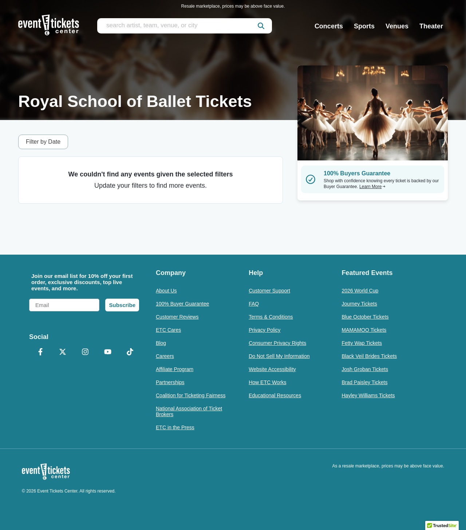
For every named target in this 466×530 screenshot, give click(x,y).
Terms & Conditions (271, 317)
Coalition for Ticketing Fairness (190, 395)
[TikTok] (130, 352)
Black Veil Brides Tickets (369, 356)
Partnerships (170, 382)
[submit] (261, 26)
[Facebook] (40, 352)
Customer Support (269, 291)
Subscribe (122, 305)
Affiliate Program (174, 369)
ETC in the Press (175, 427)
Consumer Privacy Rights (277, 343)
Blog (161, 343)
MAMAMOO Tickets (363, 330)
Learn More (372, 186)
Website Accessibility (272, 369)
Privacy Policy (264, 330)
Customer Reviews (177, 317)
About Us (166, 291)
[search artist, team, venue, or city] (184, 25)
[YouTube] (107, 352)
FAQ (254, 304)
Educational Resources (275, 395)
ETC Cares (168, 330)
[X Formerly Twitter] (63, 352)
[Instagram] (85, 352)
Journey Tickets (359, 304)
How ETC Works (267, 382)
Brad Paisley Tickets (364, 382)
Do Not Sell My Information (279, 356)
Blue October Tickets (364, 317)
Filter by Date (43, 142)
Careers (165, 356)
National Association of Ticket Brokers (189, 411)
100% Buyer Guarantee (182, 304)
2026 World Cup (359, 291)
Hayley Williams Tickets (368, 395)
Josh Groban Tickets (364, 369)
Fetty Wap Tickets (361, 343)
